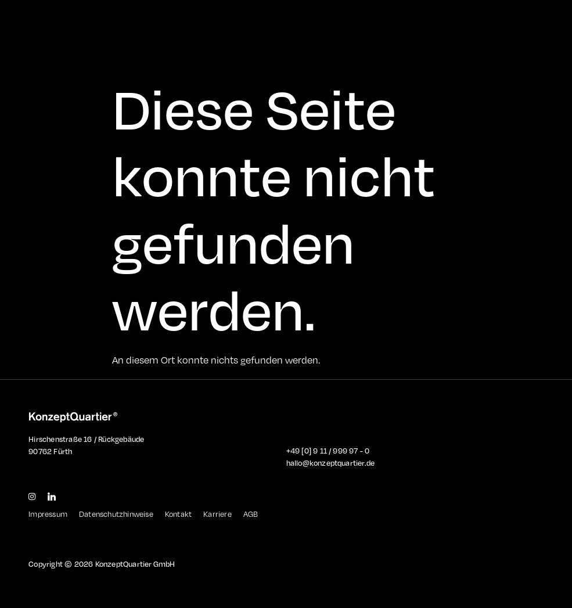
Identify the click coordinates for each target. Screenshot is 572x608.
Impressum (47, 514)
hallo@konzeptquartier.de (330, 463)
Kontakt (178, 514)
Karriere (217, 514)
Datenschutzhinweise (116, 514)
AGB (250, 514)
